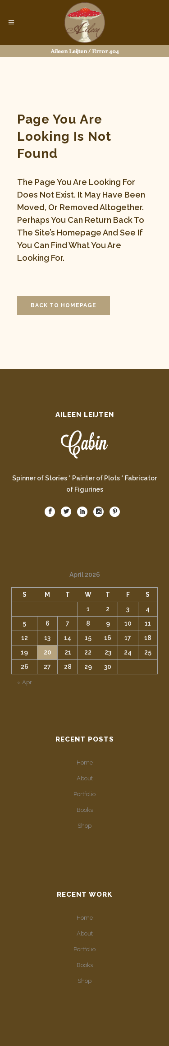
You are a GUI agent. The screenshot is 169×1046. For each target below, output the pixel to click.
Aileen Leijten (68, 51)
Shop (84, 825)
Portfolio (84, 794)
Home (85, 762)
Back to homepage (63, 305)
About (85, 778)
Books (85, 809)
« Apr (24, 682)
